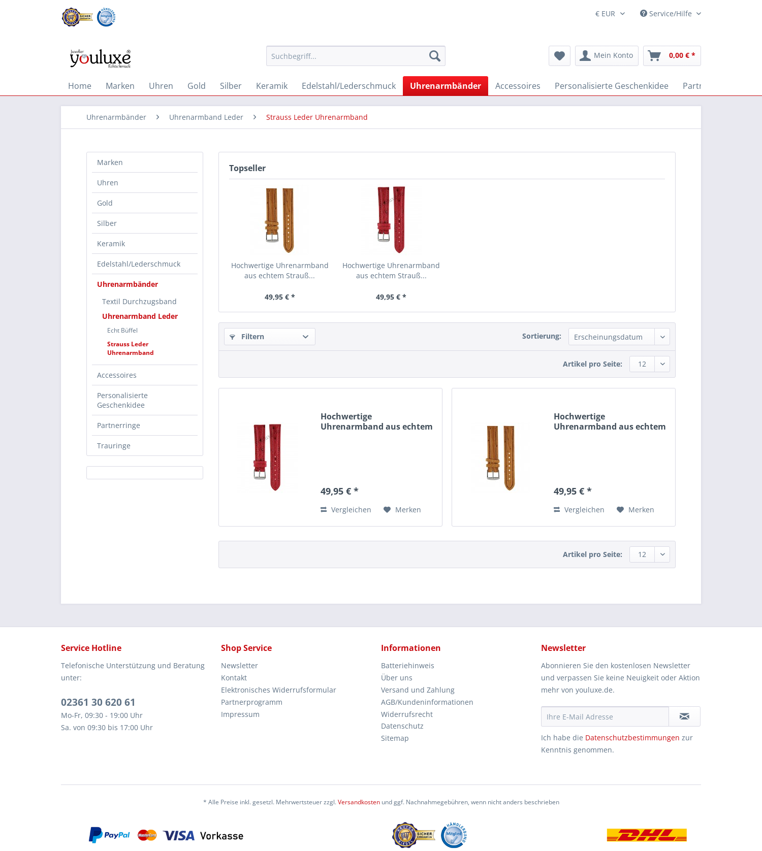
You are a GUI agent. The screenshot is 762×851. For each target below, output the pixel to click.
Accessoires (117, 375)
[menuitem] (356, 61)
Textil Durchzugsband (139, 301)
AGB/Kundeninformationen (427, 702)
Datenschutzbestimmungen (632, 737)
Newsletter (239, 665)
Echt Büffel (122, 330)
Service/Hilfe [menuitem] (667, 13)
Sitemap (395, 738)
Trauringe (114, 445)
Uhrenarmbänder (127, 284)
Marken (110, 162)
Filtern (247, 336)
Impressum (240, 714)
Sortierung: (541, 336)
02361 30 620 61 (98, 702)
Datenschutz (402, 726)
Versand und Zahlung (418, 690)
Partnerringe (118, 425)
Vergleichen (346, 509)
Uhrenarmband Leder (140, 316)
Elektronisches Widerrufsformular (278, 690)
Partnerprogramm (251, 702)
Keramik (111, 243)
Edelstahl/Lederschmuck (138, 264)
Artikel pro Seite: (592, 364)
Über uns (396, 677)
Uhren (107, 182)
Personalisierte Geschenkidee (122, 400)
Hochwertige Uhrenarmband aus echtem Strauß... (280, 270)
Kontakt (234, 677)
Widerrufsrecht (407, 714)
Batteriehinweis (407, 665)
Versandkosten (359, 802)
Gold (105, 203)
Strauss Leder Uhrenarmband (130, 348)
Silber (107, 223)
